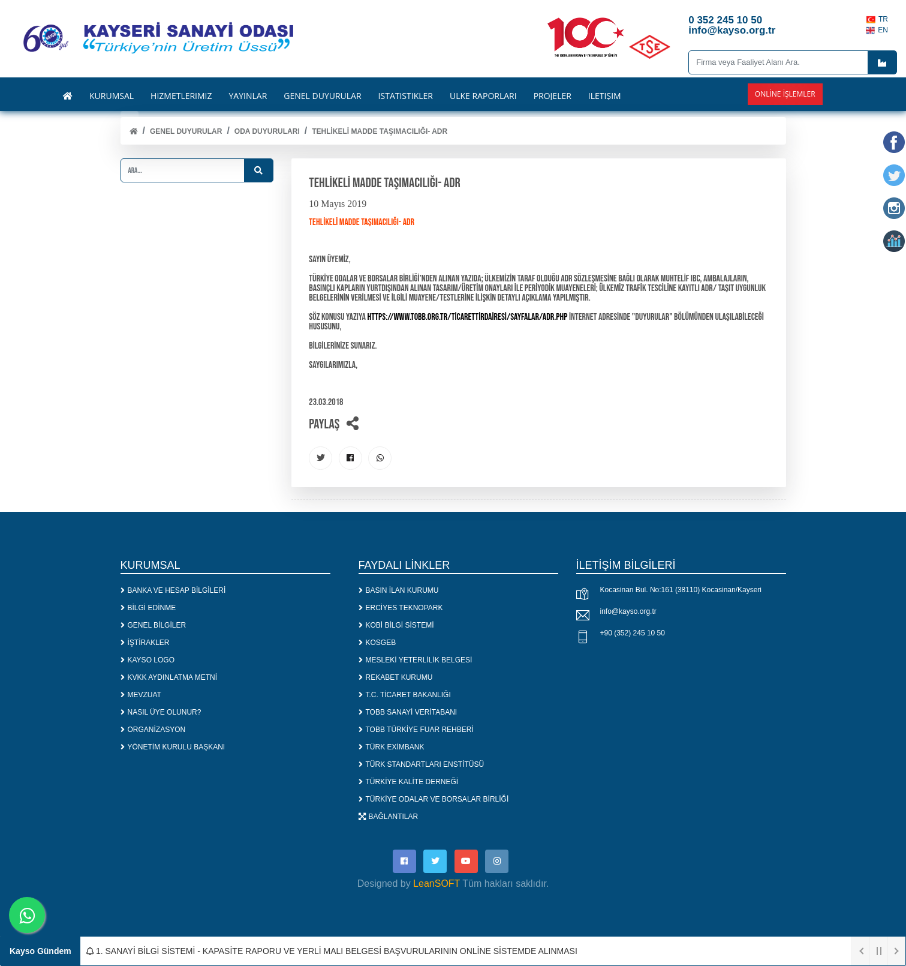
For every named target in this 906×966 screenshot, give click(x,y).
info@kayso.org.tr (628, 612)
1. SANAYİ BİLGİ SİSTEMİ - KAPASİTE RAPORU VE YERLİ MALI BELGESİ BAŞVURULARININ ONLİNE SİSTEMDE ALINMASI (331, 951)
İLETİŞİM (604, 96)
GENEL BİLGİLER (153, 626)
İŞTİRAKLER (145, 643)
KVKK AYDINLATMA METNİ (169, 678)
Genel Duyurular (186, 131)
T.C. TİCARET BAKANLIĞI (405, 695)
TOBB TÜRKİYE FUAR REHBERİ (416, 730)
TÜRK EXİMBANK (392, 747)
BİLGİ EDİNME (148, 608)
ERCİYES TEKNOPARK (401, 608)
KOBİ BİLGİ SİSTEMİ (396, 626)
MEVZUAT (141, 695)
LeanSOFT (436, 885)
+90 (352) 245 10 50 (632, 634)
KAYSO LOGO (147, 660)
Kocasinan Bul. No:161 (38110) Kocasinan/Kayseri (681, 591)
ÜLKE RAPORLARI (483, 96)
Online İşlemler (785, 94)
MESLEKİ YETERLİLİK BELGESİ (415, 660)
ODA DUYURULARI (267, 131)
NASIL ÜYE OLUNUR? (161, 713)
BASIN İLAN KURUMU (399, 591)
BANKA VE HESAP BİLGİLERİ (173, 591)
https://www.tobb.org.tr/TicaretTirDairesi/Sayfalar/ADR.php (468, 317)
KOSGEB (377, 643)
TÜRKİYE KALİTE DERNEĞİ (409, 782)
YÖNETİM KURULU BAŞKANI (173, 747)
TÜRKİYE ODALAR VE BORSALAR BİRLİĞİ (434, 800)
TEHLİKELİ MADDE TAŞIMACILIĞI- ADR (379, 131)
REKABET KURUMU (396, 678)
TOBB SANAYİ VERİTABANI (408, 713)
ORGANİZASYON (153, 730)
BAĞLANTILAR (389, 817)
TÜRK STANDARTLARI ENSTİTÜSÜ (421, 765)
